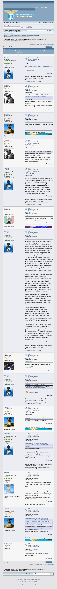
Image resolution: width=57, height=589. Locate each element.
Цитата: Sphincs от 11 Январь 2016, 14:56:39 (36, 150)
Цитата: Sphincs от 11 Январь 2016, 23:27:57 (36, 443)
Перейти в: (29, 573)
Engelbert (38, 39)
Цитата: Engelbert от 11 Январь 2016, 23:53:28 (36, 518)
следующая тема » (48, 44)
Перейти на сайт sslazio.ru (41, 7)
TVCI (5, 208)
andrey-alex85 (8, 543)
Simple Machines (35, 579)
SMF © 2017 (27, 579)
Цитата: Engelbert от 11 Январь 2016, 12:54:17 (36, 94)
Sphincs (6, 114)
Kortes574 (43, 39)
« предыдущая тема (36, 44)
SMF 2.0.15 (20, 579)
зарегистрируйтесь (23, 25)
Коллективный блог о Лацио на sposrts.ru (33, 59)
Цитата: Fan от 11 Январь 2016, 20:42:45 (35, 384)
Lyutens (6, 85)
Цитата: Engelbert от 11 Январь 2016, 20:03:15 (36, 417)
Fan (5, 354)
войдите (13, 25)
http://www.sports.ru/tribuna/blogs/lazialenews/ (38, 66)
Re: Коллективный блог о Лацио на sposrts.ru (32, 87)
